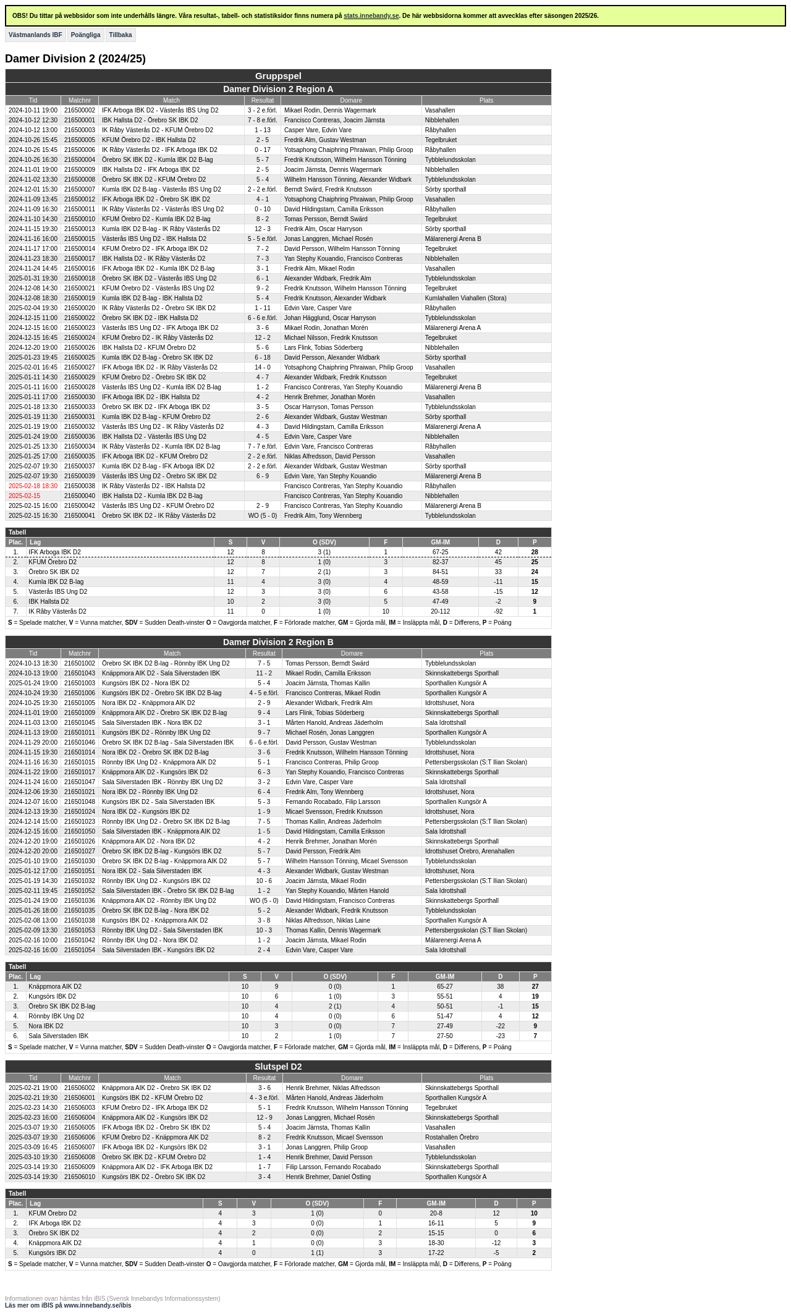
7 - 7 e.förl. (262, 446)
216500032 (79, 426)
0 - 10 (263, 209)
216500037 (79, 466)
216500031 (79, 416)
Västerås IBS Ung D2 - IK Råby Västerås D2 (163, 426)
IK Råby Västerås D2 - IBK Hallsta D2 (153, 486)
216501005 (79, 703)
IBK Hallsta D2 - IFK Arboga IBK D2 (151, 169)
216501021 (79, 792)
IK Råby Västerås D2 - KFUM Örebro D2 (157, 130)
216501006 (79, 693)
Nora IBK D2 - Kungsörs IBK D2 (146, 811)
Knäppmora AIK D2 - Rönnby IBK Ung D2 (159, 900)
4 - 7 (262, 377)
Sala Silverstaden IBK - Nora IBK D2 (152, 722)
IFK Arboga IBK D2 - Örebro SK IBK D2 (156, 199)
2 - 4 (264, 950)
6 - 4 (264, 792)
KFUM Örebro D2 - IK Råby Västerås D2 (157, 337)
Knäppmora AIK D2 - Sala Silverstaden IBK (161, 673)
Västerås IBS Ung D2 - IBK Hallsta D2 (154, 238)
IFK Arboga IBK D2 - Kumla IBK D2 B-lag (158, 268)
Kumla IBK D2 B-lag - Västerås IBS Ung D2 (161, 189)
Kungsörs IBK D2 (52, 996)
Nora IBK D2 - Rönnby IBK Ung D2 (150, 792)
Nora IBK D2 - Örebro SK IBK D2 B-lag (155, 752)
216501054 (79, 950)
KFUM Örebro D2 (52, 562)
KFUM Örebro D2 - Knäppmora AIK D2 (155, 1137)
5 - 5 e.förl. (262, 238)
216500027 (79, 367)
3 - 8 (264, 920)
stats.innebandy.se (371, 15)
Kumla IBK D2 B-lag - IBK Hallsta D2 (152, 298)
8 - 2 (262, 219)
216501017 (79, 772)
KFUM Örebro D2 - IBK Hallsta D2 (149, 140)
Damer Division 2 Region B (278, 642)
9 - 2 (262, 288)
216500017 (79, 258)
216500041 (79, 515)
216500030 (79, 397)
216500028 (79, 387)
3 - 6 (262, 327)
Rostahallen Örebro (452, 1137)
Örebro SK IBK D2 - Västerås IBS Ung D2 (159, 278)
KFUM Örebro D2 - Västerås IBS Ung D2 (158, 288)
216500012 (79, 199)
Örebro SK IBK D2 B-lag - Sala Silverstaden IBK (168, 742)
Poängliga (86, 35)
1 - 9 (264, 811)
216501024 (79, 811)
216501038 (79, 920)
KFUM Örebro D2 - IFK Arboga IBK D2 (155, 248)
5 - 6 (262, 347)
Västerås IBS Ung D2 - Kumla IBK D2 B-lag (161, 387)
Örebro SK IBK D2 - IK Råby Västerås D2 (159, 515)
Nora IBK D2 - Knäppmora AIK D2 (148, 703)
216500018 (79, 278)
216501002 (79, 663)
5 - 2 (264, 910)
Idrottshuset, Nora (449, 703)
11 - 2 (264, 673)
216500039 (79, 476)
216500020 (79, 308)
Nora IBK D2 (45, 1026)
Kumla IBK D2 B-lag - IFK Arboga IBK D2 (158, 466)
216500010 (79, 219)
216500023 (79, 327)
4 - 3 (262, 426)
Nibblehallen (442, 120)
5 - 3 (264, 801)
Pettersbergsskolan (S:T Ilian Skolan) (476, 762)
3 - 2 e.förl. (262, 110)
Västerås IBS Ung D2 (57, 591)
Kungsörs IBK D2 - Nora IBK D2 (146, 683)
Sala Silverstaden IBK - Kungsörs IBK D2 (158, 950)
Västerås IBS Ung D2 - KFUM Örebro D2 (158, 505)
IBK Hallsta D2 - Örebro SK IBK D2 (150, 120)
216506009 (79, 1167)
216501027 (79, 851)
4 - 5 (262, 436)
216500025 (79, 357)
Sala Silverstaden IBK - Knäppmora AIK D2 (161, 831)
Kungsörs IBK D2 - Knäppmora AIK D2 (155, 920)
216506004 (79, 1117)
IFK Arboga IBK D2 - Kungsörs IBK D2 (154, 1147)
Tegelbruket (441, 140)
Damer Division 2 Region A (278, 89)
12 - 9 (264, 1117)
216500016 (79, 268)
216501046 (79, 742)
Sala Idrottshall (445, 722)
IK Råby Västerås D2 (57, 611)
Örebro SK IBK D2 (53, 572)
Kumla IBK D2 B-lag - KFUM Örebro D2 (156, 416)
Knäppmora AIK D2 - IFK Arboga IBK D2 (157, 1167)
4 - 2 (262, 397)
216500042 (79, 505)
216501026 (79, 841)
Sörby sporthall (446, 189)
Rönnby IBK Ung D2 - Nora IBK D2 (150, 940)
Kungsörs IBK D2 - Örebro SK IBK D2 (153, 1176)
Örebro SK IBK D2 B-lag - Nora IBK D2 (155, 910)
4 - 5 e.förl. (264, 693)
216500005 (79, 140)
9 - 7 (264, 732)
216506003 (79, 1107)
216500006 (79, 149)
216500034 (79, 446)
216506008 (79, 1157)
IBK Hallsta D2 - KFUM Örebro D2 (149, 347)
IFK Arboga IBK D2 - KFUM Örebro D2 (155, 456)
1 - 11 (263, 308)
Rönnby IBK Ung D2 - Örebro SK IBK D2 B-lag (166, 821)
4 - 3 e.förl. (264, 1097)
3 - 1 (262, 268)
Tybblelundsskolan (450, 159)
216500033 (79, 407)
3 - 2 (264, 782)
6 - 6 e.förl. (262, 318)
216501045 (79, 722)
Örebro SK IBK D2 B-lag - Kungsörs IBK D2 (161, 851)
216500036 (79, 436)
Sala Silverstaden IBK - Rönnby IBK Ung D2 (162, 782)
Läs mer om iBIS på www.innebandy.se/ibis (68, 1305)
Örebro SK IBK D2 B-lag (61, 1006)
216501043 (79, 673)
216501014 (79, 752)
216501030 (79, 861)
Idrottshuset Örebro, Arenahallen (470, 851)
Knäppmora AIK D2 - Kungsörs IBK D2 (155, 772)
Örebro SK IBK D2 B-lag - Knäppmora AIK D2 (164, 861)
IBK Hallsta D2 (48, 601)
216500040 (79, 496)
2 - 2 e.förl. (262, 189)
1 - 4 (264, 1157)
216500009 (79, 169)
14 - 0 (263, 367)
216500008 (79, 179)
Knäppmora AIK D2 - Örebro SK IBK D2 (156, 1088)
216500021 (79, 288)
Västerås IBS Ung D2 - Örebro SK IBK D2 (159, 476)
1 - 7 (264, 1167)
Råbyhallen (440, 130)
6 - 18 (263, 357)
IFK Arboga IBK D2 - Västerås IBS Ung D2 (160, 110)
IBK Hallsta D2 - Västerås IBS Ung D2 (154, 436)
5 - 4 (262, 179)
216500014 (79, 248)
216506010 (79, 1176)
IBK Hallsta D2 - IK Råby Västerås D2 (153, 258)
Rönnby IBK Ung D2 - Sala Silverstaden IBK (162, 930)
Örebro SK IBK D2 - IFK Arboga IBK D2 (156, 407)
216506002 (79, 1088)
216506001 (79, 1097)
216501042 (79, 940)
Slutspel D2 (278, 1067)
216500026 (79, 347)
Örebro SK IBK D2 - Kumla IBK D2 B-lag (157, 159)
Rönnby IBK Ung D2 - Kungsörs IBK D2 (156, 880)
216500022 (79, 318)
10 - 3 (264, 930)
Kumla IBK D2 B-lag (55, 581)
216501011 (79, 732)
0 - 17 (263, 149)
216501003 (79, 683)
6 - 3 (264, 772)
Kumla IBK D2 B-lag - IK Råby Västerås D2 (161, 229)
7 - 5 (264, 663)
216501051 (79, 871)
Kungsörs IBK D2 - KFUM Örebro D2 (152, 1097)
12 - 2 (263, 337)
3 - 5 (262, 407)
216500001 (79, 120)
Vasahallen (440, 110)
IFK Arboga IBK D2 (54, 552)
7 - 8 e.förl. (262, 120)
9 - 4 (264, 712)
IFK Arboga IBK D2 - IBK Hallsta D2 (151, 397)
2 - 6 (262, 416)
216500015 (79, 238)
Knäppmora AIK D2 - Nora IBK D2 (148, 841)
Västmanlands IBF (35, 35)
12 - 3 (263, 229)
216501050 (79, 831)
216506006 (79, 1137)
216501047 (79, 782)
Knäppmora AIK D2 (55, 986)
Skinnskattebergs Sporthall (462, 673)
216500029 (79, 377)
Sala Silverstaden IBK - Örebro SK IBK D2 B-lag (168, 890)
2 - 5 (262, 140)
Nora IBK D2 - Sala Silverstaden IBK (152, 871)
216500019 (79, 298)
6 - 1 (262, 278)
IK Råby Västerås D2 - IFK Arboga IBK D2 (160, 149)
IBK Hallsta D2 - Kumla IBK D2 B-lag (152, 496)
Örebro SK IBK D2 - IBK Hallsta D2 (150, 318)
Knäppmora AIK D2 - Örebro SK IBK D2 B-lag (164, 712)
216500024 (79, 337)
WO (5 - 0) (262, 515)
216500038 (79, 486)
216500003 (79, 130)
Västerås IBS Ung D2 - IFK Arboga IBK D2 (160, 327)
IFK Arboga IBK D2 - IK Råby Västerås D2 (160, 367)
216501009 (79, 712)
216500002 (79, 110)
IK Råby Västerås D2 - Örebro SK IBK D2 (159, 308)
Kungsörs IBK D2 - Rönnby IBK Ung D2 (156, 732)
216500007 (79, 189)
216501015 (79, 762)
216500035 (79, 456)
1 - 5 (264, 831)
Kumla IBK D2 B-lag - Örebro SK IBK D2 (157, 357)
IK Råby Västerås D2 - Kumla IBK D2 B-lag (161, 446)
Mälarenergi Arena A (453, 327)
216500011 (79, 209)
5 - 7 (262, 159)
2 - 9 (262, 505)
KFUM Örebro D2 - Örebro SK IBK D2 (154, 377)
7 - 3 (262, 258)
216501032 (79, 880)
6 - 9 (262, 476)
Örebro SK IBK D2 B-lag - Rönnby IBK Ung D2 (166, 663)
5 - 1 (264, 762)
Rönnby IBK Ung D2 (56, 1016)
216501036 (79, 900)
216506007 (79, 1147)
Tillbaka (120, 35)
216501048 (79, 801)
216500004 (79, 159)
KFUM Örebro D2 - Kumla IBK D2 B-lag (156, 219)
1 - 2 (262, 387)
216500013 (79, 229)
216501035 (79, 910)
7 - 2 (262, 248)
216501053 (79, 930)
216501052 (79, 890)
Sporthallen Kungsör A (456, 683)
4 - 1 (262, 199)
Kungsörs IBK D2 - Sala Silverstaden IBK (158, 801)
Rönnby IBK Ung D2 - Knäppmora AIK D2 (159, 762)
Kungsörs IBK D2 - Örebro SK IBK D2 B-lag (161, 693)
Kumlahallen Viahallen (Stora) (466, 298)
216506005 (79, 1127)
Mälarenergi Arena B (453, 238)
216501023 (79, 821)
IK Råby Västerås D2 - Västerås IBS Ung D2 (163, 209)
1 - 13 (263, 130)
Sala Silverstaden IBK (58, 1036)
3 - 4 (264, 1176)
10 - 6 (264, 880)
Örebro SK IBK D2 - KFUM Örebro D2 (154, 179)
